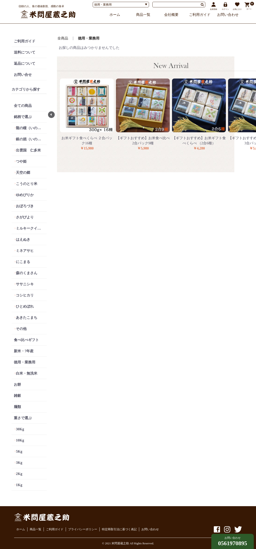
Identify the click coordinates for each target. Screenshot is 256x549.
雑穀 (17, 396)
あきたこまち (26, 317)
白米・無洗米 (26, 373)
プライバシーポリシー (82, 529)
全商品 (62, 38)
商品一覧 (143, 15)
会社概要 (171, 15)
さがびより (25, 217)
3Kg (19, 462)
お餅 (17, 384)
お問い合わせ (228, 15)
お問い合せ (23, 75)
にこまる (23, 262)
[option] (87, 115)
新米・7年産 (24, 351)
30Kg (20, 429)
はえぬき (23, 239)
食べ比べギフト (26, 340)
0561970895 (232, 543)
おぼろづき (25, 206)
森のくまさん (26, 273)
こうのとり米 (26, 184)
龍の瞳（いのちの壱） (31, 128)
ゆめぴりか (25, 195)
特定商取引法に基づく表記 (119, 529)
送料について (24, 52)
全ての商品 (23, 106)
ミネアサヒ (25, 251)
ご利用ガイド (199, 15)
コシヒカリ (25, 295)
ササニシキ (25, 284)
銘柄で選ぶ (23, 117)
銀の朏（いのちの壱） (31, 139)
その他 (21, 329)
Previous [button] (51, 114)
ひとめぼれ (25, 306)
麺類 (17, 407)
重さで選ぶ (23, 418)
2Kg (19, 474)
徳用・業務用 (24, 362)
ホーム (114, 15)
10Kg (20, 440)
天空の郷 (23, 172)
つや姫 (21, 161)
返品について (24, 63)
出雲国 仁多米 (28, 150)
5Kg (19, 451)
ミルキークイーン (30, 228)
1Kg (19, 485)
